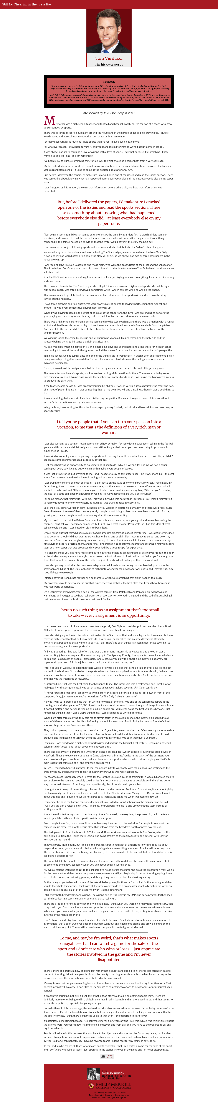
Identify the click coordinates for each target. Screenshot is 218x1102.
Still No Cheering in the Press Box (26, 4)
